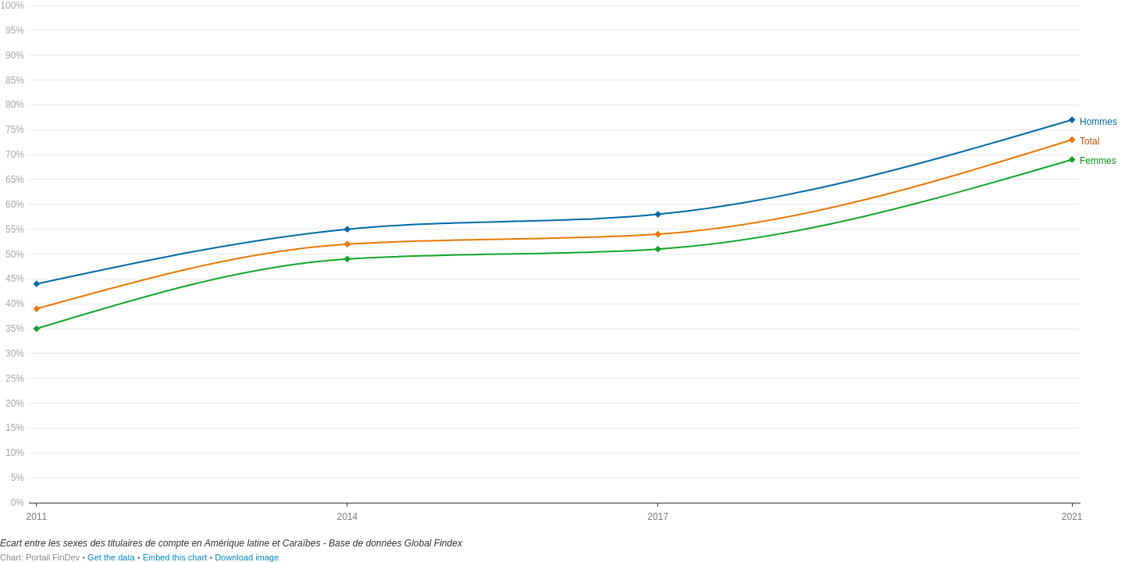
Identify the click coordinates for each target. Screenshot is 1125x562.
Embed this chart (175, 557)
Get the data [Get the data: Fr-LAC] (111, 557)
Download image (247, 557)
